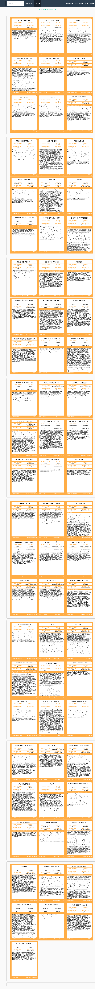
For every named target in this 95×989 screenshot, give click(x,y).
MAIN (29, 3)
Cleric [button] (37, 3)
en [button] (86, 3)
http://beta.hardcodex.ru (46, 9)
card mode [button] (79, 3)
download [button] (69, 3)
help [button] (92, 3)
